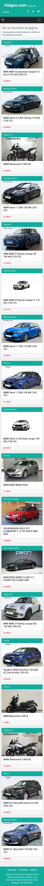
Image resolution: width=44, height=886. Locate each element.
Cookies (33, 870)
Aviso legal (11, 870)
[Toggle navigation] (39, 20)
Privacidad (23, 870)
